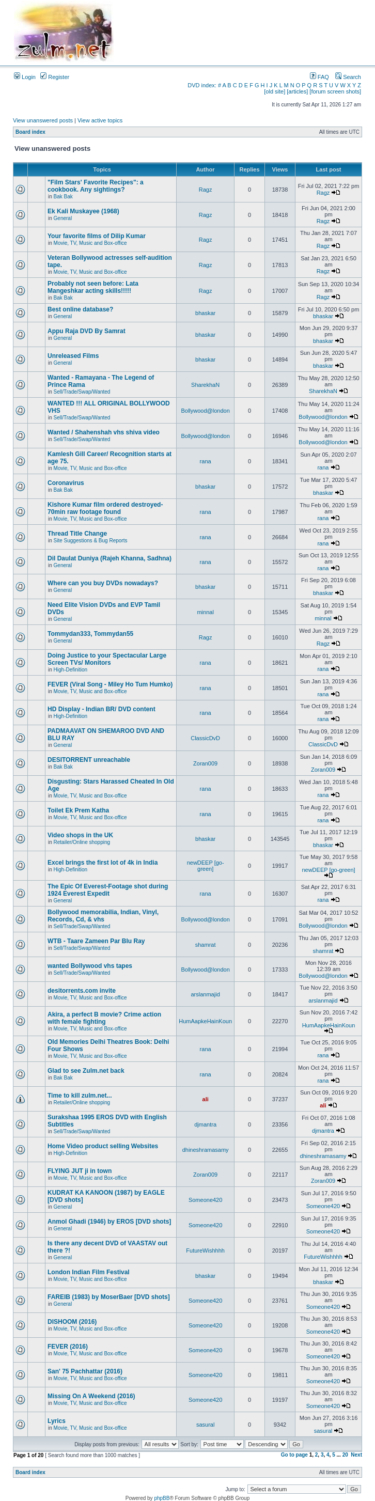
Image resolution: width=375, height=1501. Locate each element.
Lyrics (57, 1421)
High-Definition (71, 670)
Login (25, 77)
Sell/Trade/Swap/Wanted (82, 392)
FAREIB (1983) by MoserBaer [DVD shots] (109, 1297)
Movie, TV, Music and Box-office (90, 243)
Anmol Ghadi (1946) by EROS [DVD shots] (109, 1221)
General (63, 218)
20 (345, 1455)
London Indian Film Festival (89, 1272)
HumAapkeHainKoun (205, 1021)
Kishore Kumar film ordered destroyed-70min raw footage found (105, 508)
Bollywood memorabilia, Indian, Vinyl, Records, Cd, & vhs (103, 916)
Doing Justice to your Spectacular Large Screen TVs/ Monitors (107, 659)
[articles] (297, 91)
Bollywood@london (205, 411)
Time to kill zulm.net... (80, 1095)
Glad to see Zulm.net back (86, 1070)
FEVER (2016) (68, 1346)
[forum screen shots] (335, 91)
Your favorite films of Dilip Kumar (97, 236)
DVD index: (201, 85)
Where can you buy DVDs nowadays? (103, 583)
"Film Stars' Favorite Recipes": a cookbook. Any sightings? (96, 186)
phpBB (161, 1498)
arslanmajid (205, 994)
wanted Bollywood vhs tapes (90, 966)
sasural (205, 1424)
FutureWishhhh (205, 1250)
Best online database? (80, 309)
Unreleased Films (73, 355)
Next (356, 1455)
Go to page (294, 1455)
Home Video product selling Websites (103, 1146)
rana (205, 461)
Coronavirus (66, 483)
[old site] (274, 91)
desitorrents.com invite (82, 990)
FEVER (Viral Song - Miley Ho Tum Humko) (110, 684)
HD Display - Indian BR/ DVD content (101, 709)
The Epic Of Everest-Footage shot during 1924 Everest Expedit (108, 890)
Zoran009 (205, 763)
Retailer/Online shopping (82, 842)
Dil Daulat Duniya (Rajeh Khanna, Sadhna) (109, 558)
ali (205, 1099)
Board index (30, 132)
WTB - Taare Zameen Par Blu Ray (96, 941)
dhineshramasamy (205, 1150)
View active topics (99, 120)
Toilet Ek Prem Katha (78, 810)
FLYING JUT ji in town (80, 1171)
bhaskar (205, 313)
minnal (205, 612)
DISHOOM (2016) (72, 1321)
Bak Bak (63, 196)
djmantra (205, 1124)
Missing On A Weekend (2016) (91, 1396)
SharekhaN (205, 385)
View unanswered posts (43, 120)
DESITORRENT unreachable (89, 759)
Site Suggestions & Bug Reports (91, 540)
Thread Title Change (77, 533)
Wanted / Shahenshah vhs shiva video (104, 432)
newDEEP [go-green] (205, 865)
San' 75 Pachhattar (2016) (85, 1371)
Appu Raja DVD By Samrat (87, 331)
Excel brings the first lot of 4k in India (103, 862)
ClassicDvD (205, 738)
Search (348, 77)
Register (54, 77)
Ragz (205, 189)
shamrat (205, 945)
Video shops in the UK (80, 835)
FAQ (319, 77)
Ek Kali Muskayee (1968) (83, 211)
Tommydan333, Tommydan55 (90, 633)
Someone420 (205, 1200)
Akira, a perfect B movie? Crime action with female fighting (104, 1018)
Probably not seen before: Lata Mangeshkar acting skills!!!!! (93, 287)
